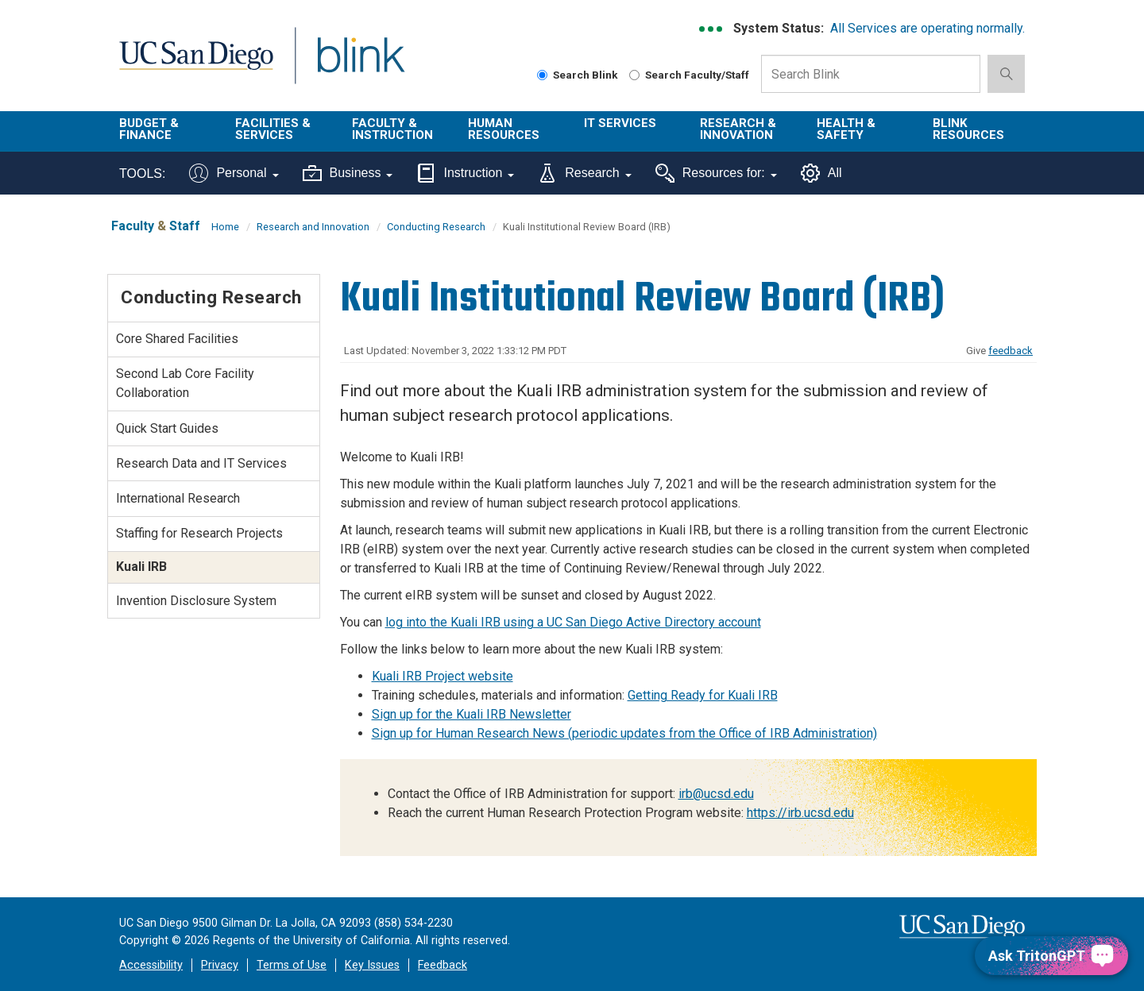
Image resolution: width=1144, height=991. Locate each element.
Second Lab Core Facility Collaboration (185, 383)
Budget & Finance (149, 129)
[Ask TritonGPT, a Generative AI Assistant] (1051, 955)
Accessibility (151, 965)
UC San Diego (195, 65)
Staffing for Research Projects (199, 533)
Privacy (219, 965)
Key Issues (372, 965)
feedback (1010, 351)
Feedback (442, 965)
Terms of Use (292, 965)
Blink (360, 65)
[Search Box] (870, 74)
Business (348, 173)
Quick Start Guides (167, 428)
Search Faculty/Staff (689, 74)
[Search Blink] (542, 75)
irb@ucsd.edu (716, 793)
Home (225, 227)
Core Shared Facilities (177, 338)
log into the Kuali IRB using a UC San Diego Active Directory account (573, 622)
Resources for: (716, 173)
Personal (233, 173)
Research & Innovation (738, 129)
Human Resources (503, 129)
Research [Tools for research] (584, 173)
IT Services (620, 123)
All (821, 173)
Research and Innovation (313, 227)
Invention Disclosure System (196, 600)
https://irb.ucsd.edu (800, 812)
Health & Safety (846, 129)
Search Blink (577, 74)
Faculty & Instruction (392, 129)
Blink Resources (968, 129)
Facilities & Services (273, 129)
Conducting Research (436, 227)
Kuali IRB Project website (442, 676)
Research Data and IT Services (201, 463)
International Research (178, 498)
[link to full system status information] (711, 29)
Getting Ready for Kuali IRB (703, 695)
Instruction (465, 173)
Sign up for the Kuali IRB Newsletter (471, 714)
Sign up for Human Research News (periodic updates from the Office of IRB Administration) (624, 733)
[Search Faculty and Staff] (634, 75)
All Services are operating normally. (927, 28)
